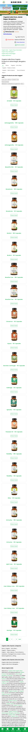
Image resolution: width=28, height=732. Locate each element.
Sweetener (4, 654)
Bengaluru (4, 675)
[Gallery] (14, 10)
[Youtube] (17, 2)
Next (20, 639)
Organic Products (13, 691)
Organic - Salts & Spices (8, 652)
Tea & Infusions (19, 652)
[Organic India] (4, 2)
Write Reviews (7, 34)
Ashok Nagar (18, 674)
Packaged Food (12, 654)
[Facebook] (11, 2)
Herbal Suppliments (7, 656)
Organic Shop (18, 671)
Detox (3, 648)
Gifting (14, 656)
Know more (14, 105)
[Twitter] (15, 2)
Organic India (10, 662)
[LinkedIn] (19, 2)
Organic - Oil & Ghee (11, 648)
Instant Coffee (21, 654)
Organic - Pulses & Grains (8, 650)
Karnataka (10, 675)
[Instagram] (13, 2)
